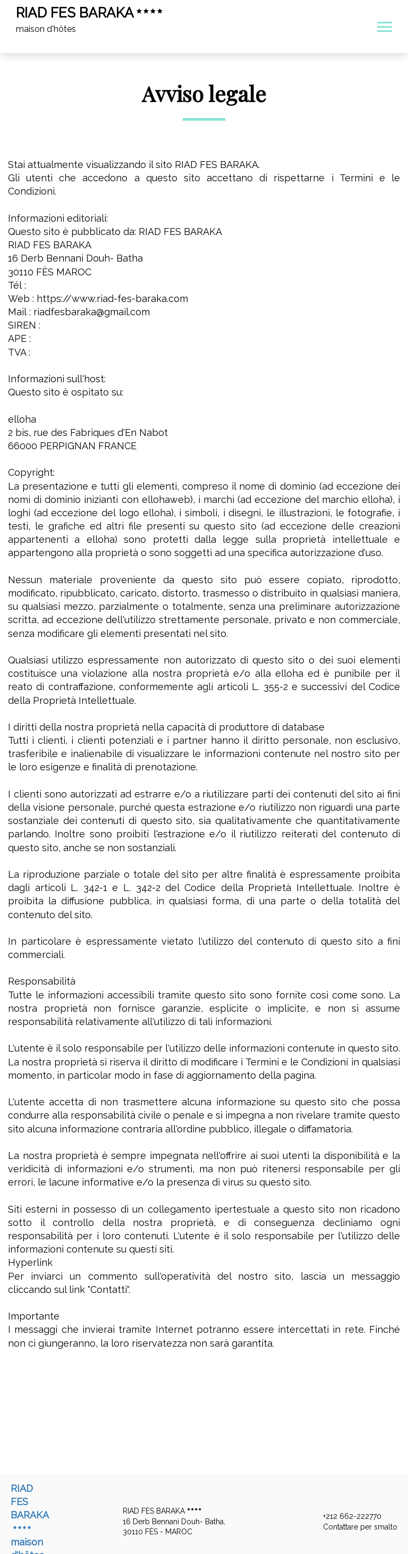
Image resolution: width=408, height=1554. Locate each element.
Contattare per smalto (354, 1527)
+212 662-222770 (346, 1517)
